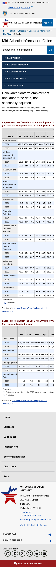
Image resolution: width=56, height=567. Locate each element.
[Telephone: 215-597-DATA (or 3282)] (37, 513)
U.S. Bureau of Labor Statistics (25, 22)
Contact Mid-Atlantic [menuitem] (14, 85)
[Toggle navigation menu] (47, 22)
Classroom (10, 466)
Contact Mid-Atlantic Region (33, 525)
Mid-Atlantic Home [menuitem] (13, 57)
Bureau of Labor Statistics (14, 30)
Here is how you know (19, 7)
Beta (6, 476)
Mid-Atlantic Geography (15, 64)
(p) (4, 302)
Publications (11, 446)
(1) (4, 392)
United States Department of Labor (19, 13)
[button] (49, 534)
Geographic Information (39, 30)
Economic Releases (14, 456)
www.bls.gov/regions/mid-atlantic (36, 519)
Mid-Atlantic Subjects (14, 71)
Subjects (9, 427)
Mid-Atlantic (8, 34)
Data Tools (10, 436)
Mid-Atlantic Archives (14, 78)
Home (7, 417)
